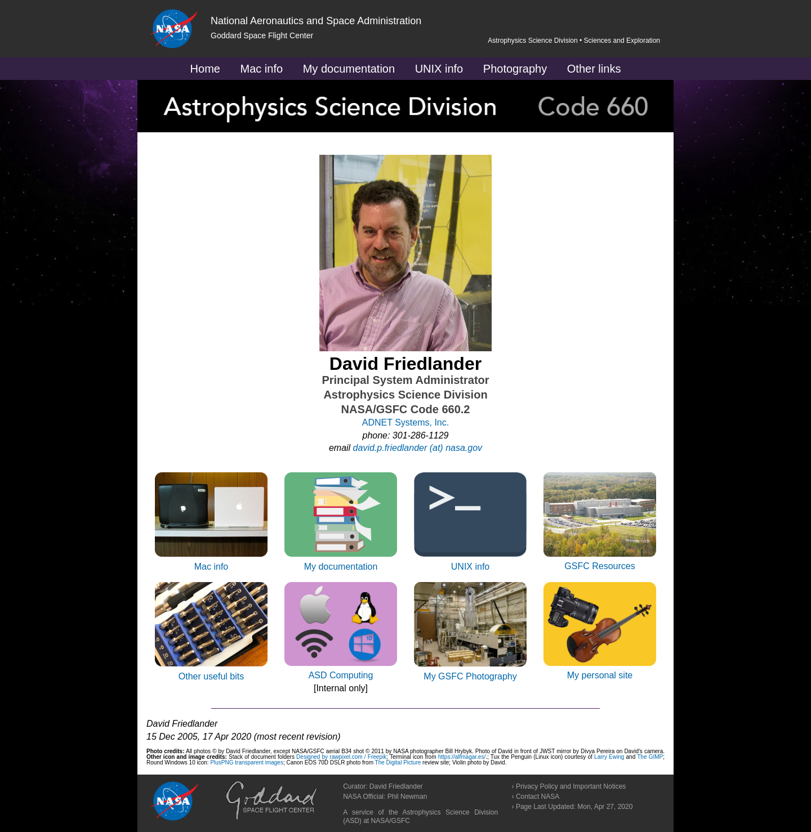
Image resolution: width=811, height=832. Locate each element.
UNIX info (439, 68)
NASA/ (381, 821)
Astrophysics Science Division (532, 40)
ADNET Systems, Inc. (405, 422)
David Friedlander (396, 786)
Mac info (261, 68)
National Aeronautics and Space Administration (316, 20)
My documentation (349, 68)
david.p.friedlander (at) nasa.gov (417, 448)
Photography (515, 68)
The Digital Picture (398, 762)
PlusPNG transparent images (246, 762)
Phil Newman (407, 796)
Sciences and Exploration (622, 40)
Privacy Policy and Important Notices (571, 786)
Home (205, 68)
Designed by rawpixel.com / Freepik (341, 757)
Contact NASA (537, 796)
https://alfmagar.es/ (462, 757)
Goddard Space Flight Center (262, 35)
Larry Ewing (609, 757)
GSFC (400, 821)
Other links (594, 68)
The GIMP (650, 757)
